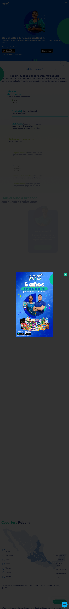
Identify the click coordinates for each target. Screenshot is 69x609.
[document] (34, 304)
